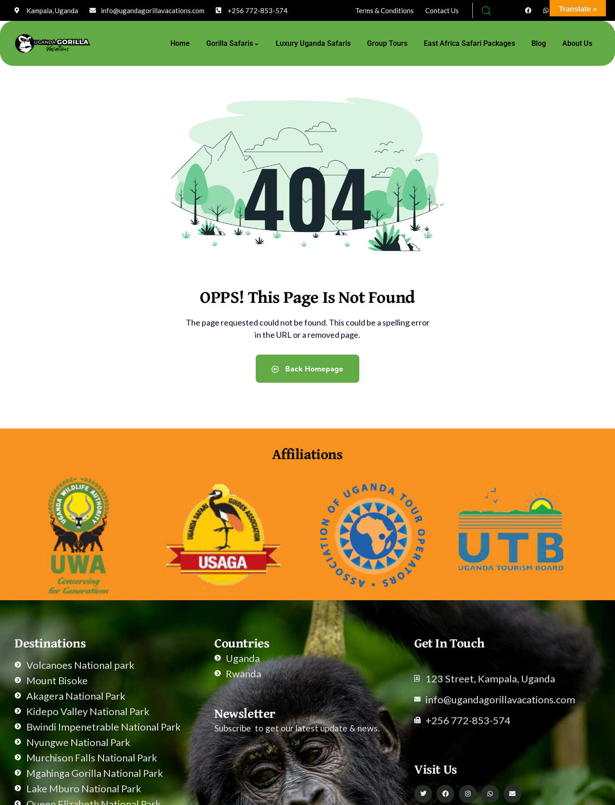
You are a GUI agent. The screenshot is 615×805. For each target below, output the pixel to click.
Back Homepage (307, 368)
